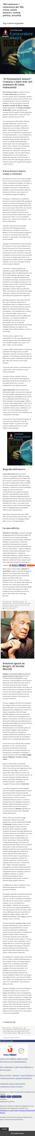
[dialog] (17, 1115)
